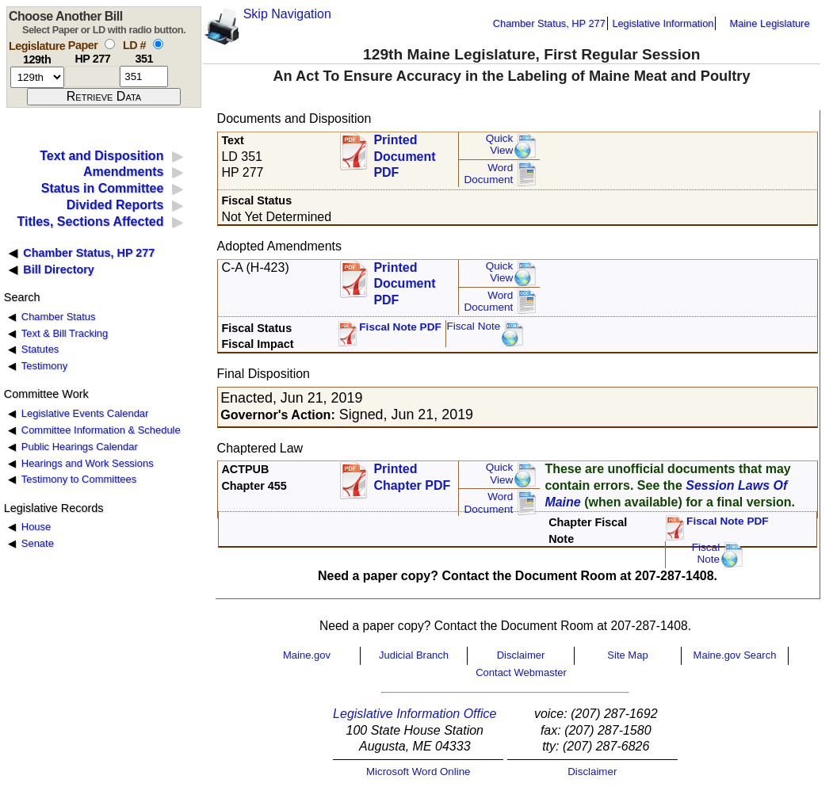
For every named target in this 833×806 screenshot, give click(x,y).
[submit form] (104, 96)
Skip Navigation (287, 14)
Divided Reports (115, 205)
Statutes (40, 349)
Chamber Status (58, 317)
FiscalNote (706, 553)
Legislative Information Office (414, 713)
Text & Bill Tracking (64, 333)
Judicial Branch (414, 655)
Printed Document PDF (404, 151)
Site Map (627, 655)
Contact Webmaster (521, 672)
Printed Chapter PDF (411, 477)
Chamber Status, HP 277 (549, 23)
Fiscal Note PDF (400, 327)
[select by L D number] (158, 44)
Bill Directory (58, 269)
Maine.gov (307, 655)
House (36, 527)
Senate (37, 543)
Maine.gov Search (735, 655)
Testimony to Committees (78, 479)
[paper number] (92, 76)
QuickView (500, 144)
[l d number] (144, 76)
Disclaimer (521, 655)
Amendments (123, 171)
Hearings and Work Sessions (87, 463)
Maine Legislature (769, 23)
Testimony (44, 366)
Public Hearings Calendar (79, 447)
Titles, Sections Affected (90, 221)
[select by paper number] (110, 44)
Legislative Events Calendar (85, 413)
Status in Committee (102, 188)
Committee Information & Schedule (101, 430)
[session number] (37, 77)
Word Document (488, 174)
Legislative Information (662, 23)
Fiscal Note (473, 326)
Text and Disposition (101, 155)
